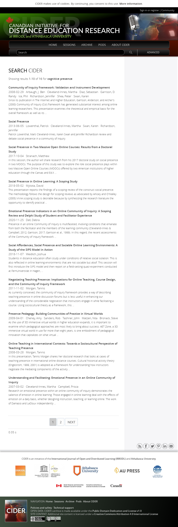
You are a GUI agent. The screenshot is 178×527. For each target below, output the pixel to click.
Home (49, 501)
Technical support (64, 507)
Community (167, 10)
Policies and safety (41, 507)
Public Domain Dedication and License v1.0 (117, 511)
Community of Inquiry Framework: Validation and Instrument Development (59, 87)
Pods (78, 501)
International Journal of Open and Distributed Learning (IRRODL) (88, 458)
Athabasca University (143, 458)
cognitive (53, 79)
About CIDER (90, 501)
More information (130, 3)
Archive (70, 501)
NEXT (71, 422)
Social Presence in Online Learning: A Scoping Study (43, 181)
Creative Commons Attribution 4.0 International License (126, 514)
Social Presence (19, 121)
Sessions (59, 501)
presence (66, 79)
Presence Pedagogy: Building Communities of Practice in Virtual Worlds (56, 314)
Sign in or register (149, 10)
